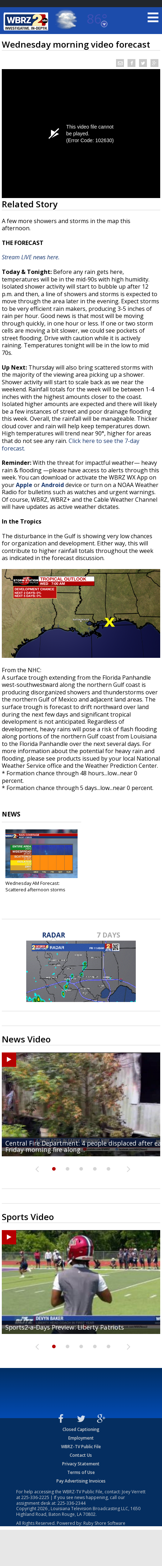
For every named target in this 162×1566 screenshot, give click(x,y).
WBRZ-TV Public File (81, 1447)
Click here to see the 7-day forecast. (70, 444)
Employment (81, 1438)
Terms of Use (81, 1472)
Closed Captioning (81, 1429)
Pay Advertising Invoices (81, 1481)
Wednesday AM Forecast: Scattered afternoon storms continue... (35, 889)
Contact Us (81, 1455)
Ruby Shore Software (104, 1523)
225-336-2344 (71, 1503)
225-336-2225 (35, 1497)
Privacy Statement (80, 1464)
